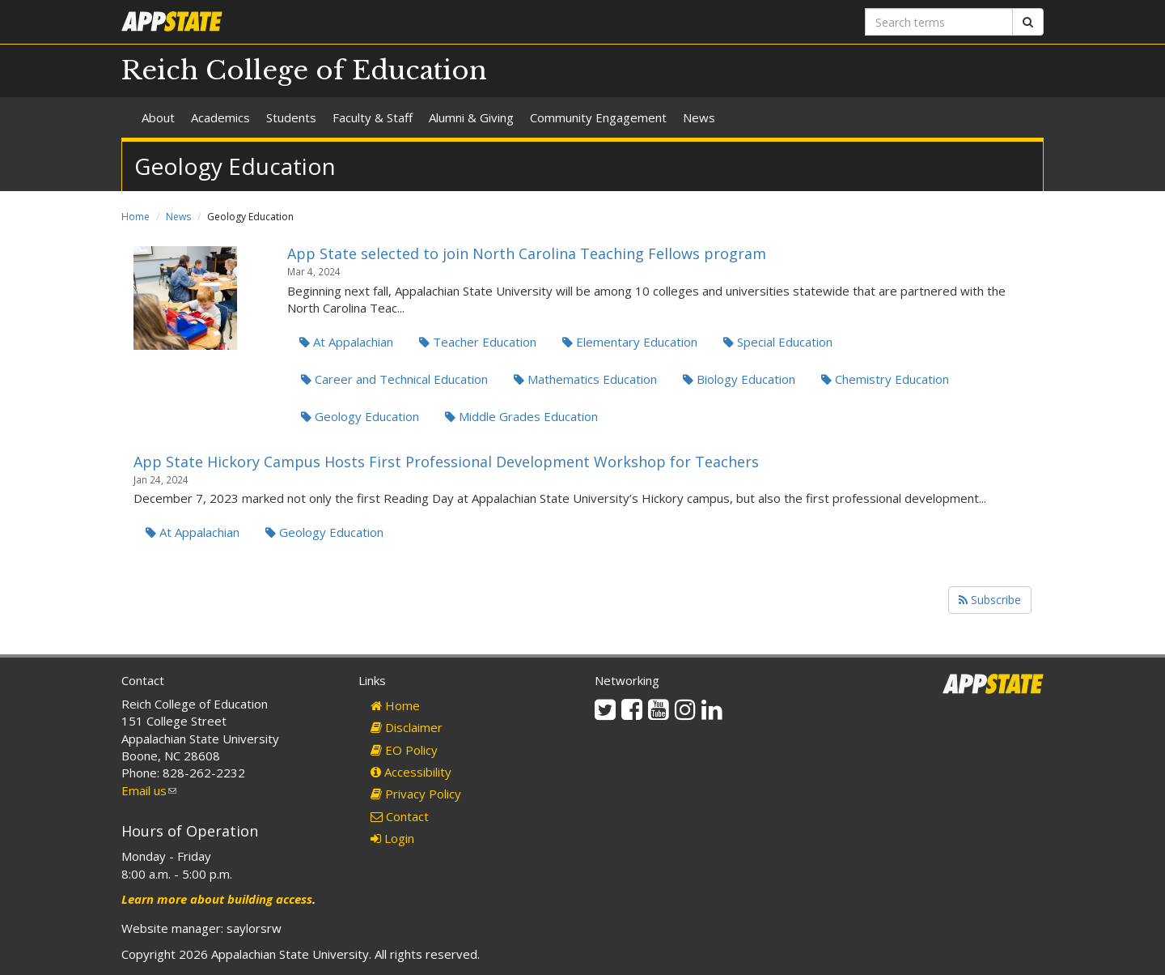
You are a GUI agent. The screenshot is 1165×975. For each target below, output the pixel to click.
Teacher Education (477, 342)
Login (392, 838)
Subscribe (990, 599)
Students (291, 117)
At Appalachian (346, 342)
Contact (400, 816)
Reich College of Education (304, 70)
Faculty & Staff (373, 117)
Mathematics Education (585, 379)
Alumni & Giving (471, 117)
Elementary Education (629, 342)
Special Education (777, 342)
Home (135, 217)
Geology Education (360, 416)
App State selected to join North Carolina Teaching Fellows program (526, 253)
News (699, 117)
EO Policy (404, 750)
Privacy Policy (416, 794)
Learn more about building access (216, 899)
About (158, 117)
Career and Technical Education (394, 379)
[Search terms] (939, 22)
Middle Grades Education (521, 416)
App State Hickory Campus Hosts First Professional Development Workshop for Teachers (446, 461)
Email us (148, 790)
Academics (220, 117)
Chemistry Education (885, 379)
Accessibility (411, 772)
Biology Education (739, 379)
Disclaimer (407, 727)
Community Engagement (598, 117)
